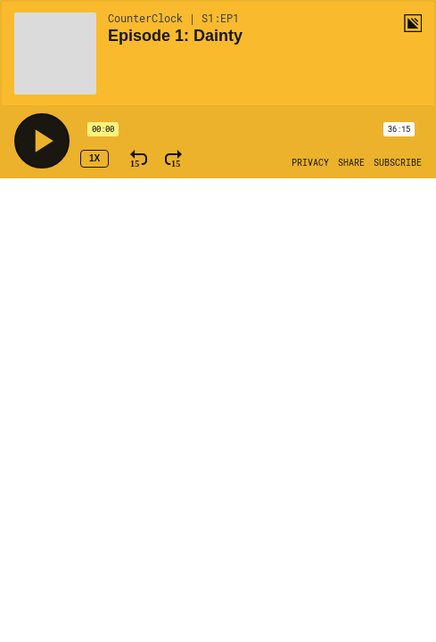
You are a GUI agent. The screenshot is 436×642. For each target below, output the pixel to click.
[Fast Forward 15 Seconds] (173, 159)
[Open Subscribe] (398, 163)
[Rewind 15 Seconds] (138, 159)
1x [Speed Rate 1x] (94, 158)
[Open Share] (351, 163)
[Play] (42, 141)
